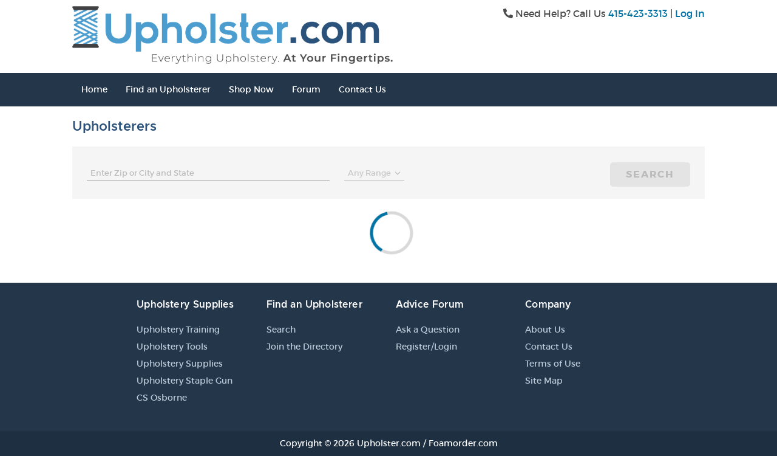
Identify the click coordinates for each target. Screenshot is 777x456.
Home (94, 89)
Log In (690, 13)
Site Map (544, 380)
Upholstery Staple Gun (184, 380)
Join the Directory (304, 346)
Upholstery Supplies (180, 363)
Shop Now (251, 89)
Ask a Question (428, 329)
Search (650, 174)
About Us (545, 329)
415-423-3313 (638, 13)
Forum (306, 89)
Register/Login (426, 346)
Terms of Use (552, 363)
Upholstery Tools (172, 346)
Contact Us (362, 89)
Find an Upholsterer (168, 89)
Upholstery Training (178, 329)
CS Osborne (162, 397)
